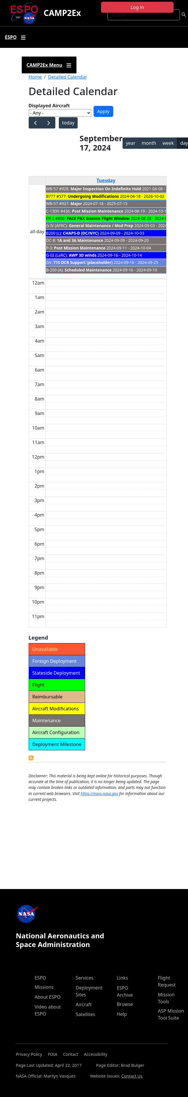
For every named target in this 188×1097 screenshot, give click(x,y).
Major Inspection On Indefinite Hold (105, 188)
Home (35, 77)
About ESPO (48, 997)
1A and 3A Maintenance (80, 240)
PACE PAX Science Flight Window (98, 218)
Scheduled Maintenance (88, 270)
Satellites (85, 1014)
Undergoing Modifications (93, 196)
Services (84, 978)
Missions (44, 987)
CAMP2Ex (62, 12)
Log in (137, 7)
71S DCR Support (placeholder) (83, 262)
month (149, 143)
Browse (125, 1004)
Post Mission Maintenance (97, 211)
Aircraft (84, 1004)
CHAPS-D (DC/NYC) (81, 233)
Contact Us (132, 1076)
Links (122, 978)
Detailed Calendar (67, 77)
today (68, 123)
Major (76, 203)
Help (122, 1014)
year (130, 143)
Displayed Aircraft (49, 105)
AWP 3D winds (82, 255)
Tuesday (105, 180)
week (168, 143)
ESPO (40, 978)
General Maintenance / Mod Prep (101, 225)
